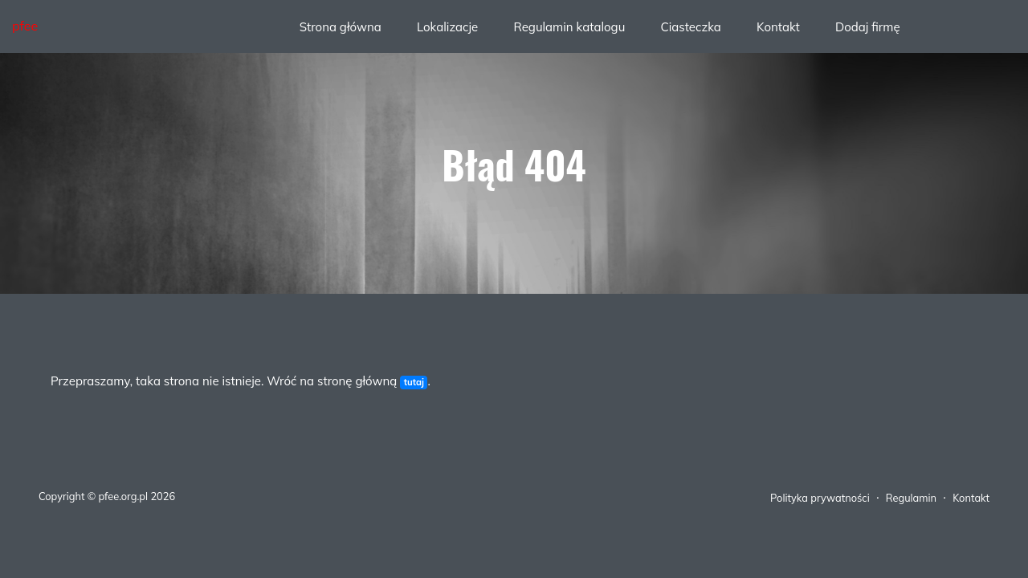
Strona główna (340, 27)
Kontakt (778, 27)
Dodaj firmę (867, 27)
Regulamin (911, 497)
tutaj (414, 382)
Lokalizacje (447, 27)
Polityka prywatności (820, 497)
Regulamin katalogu (569, 27)
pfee (25, 26)
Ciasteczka (690, 27)
